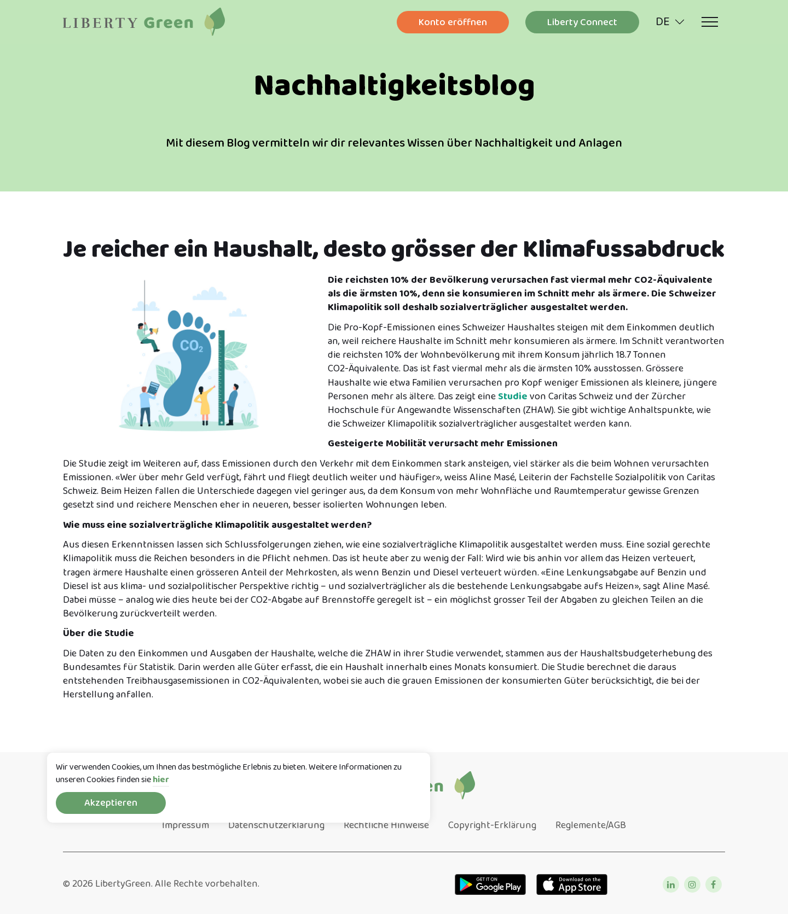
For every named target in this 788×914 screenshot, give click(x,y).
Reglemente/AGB (590, 825)
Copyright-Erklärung (492, 825)
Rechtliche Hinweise (386, 825)
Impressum (185, 825)
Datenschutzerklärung (276, 825)
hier (161, 780)
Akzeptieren (110, 803)
